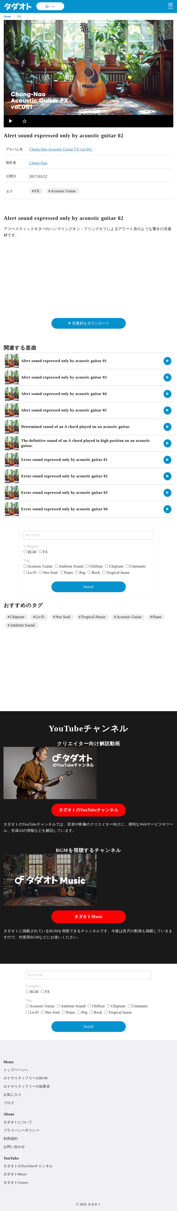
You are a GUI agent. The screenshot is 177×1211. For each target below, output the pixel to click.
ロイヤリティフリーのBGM (25, 1078)
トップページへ (16, 1070)
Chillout (94, 566)
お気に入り (12, 1094)
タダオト (94, 1204)
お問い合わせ (14, 1147)
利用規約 (10, 1138)
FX (19, 16)
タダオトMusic (88, 916)
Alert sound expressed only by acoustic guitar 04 (64, 394)
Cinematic (136, 566)
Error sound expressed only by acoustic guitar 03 (64, 493)
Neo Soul (48, 573)
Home (8, 16)
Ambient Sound (69, 566)
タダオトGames (15, 1182)
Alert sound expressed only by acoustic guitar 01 (64, 361)
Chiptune (114, 566)
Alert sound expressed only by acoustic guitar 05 (64, 410)
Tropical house (116, 573)
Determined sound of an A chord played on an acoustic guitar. (75, 427)
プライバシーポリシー (21, 1130)
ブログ (8, 1103)
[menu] (170, 5)
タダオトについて (17, 1122)
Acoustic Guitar (63, 191)
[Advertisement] (88, 279)
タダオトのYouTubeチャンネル (88, 810)
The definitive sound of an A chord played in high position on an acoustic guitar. (85, 443)
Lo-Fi (30, 573)
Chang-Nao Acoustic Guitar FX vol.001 (60, 149)
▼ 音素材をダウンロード (89, 323)
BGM (30, 552)
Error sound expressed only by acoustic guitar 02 (64, 476)
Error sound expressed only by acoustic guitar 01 (64, 460)
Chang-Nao (38, 163)
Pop (80, 573)
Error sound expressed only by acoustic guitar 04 (64, 509)
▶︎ (10, 121)
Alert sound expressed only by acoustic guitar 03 (64, 377)
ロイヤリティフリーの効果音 (26, 1086)
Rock (94, 573)
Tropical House (93, 617)
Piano (66, 573)
